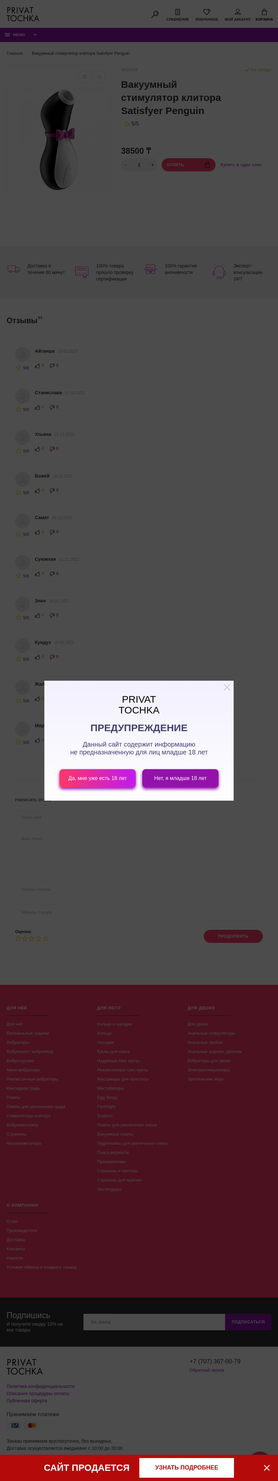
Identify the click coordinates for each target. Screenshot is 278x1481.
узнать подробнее (187, 1467)
